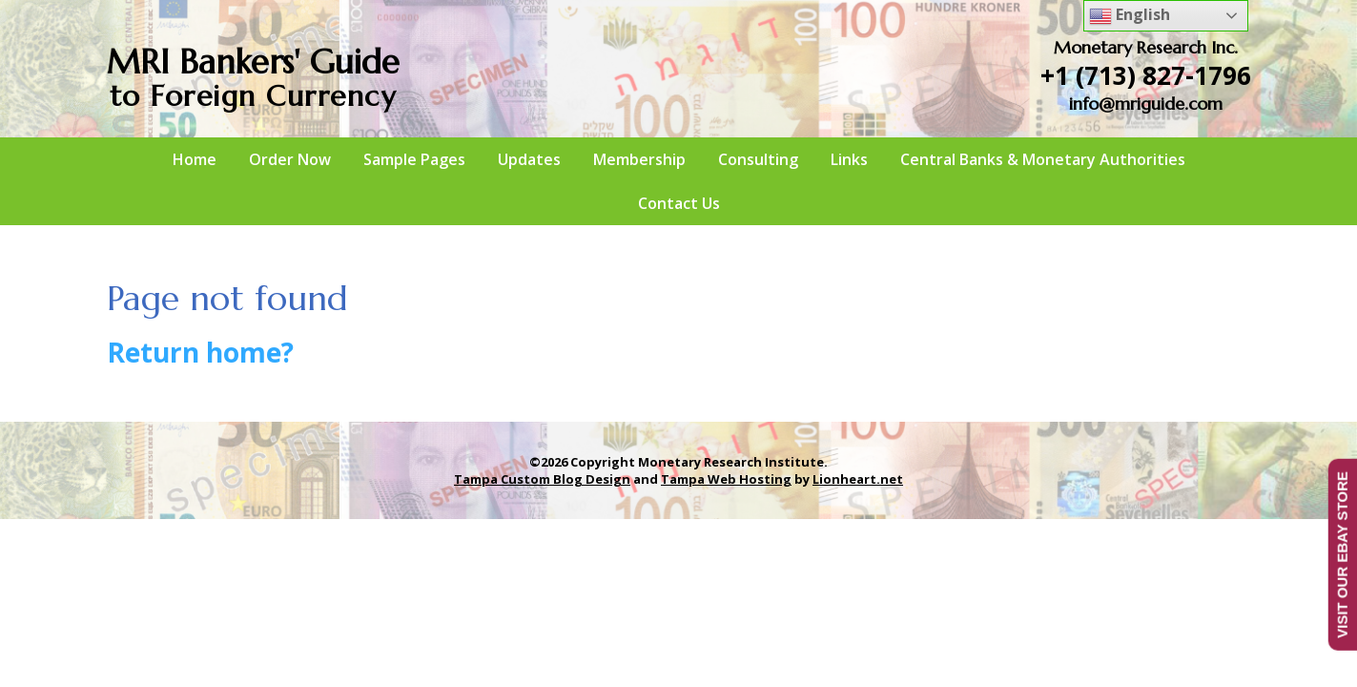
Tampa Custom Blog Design (542, 479)
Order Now (290, 159)
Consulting (758, 159)
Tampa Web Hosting (726, 479)
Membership (639, 159)
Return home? (200, 352)
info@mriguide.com (1146, 103)
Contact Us (679, 203)
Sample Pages (414, 159)
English (1129, 16)
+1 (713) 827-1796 (1145, 75)
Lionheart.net (857, 479)
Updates (529, 159)
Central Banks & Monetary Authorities (1042, 159)
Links (849, 159)
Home (194, 159)
